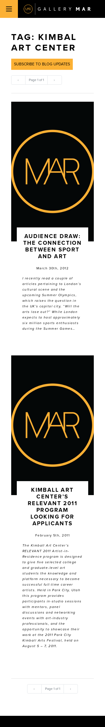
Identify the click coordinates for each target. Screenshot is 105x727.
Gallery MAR (57, 9)
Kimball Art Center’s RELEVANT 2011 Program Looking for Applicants (52, 507)
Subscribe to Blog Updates (42, 64)
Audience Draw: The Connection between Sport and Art (52, 246)
